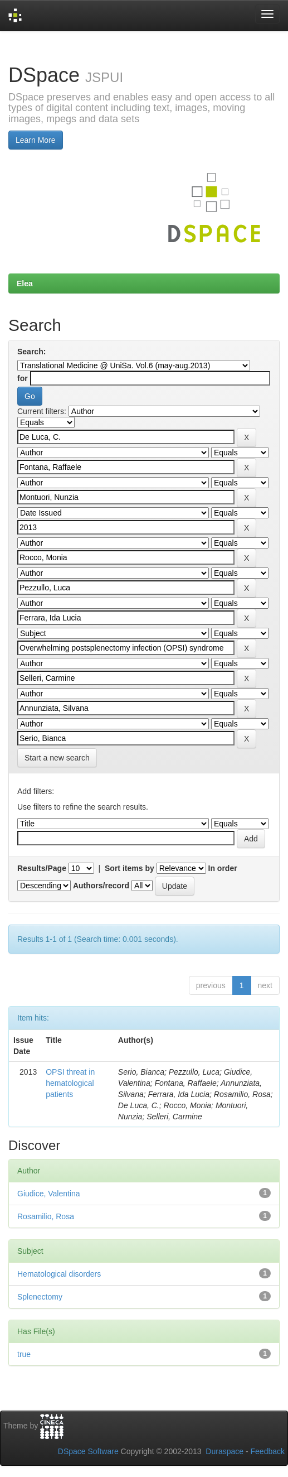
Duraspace (224, 1451)
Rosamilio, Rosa (45, 1216)
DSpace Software (88, 1451)
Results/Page (41, 868)
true (24, 1354)
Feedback (268, 1451)
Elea (25, 283)
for (22, 378)
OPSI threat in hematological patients (70, 1083)
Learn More (36, 140)
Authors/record (101, 885)
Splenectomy (39, 1296)
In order (222, 868)
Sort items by (129, 868)
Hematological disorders (59, 1273)
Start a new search (57, 757)
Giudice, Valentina (48, 1193)
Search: (31, 351)
